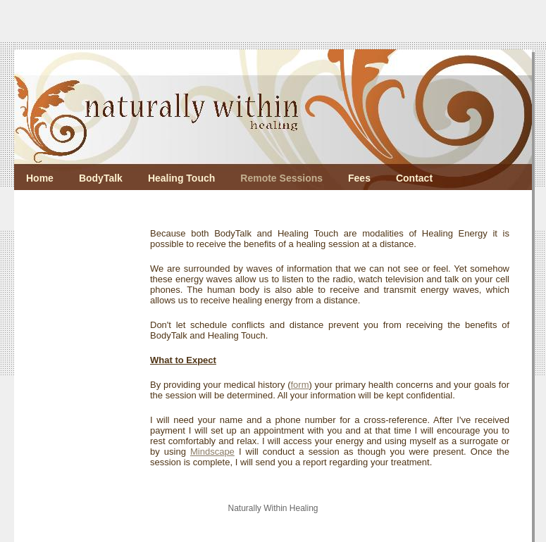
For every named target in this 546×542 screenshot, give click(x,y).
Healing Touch (181, 178)
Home (40, 178)
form (299, 384)
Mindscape (212, 451)
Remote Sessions (281, 178)
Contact (414, 178)
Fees (359, 178)
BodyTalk (101, 178)
